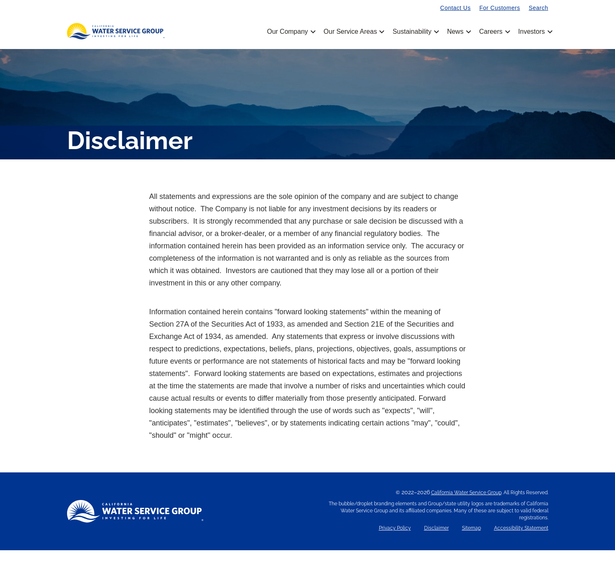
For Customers (499, 8)
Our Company (290, 32)
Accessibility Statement (521, 541)
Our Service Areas (353, 32)
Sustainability (414, 32)
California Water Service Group (466, 505)
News (458, 32)
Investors (531, 32)
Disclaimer (436, 541)
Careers (494, 32)
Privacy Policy (395, 541)
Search (538, 8)
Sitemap (471, 541)
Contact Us (455, 8)
